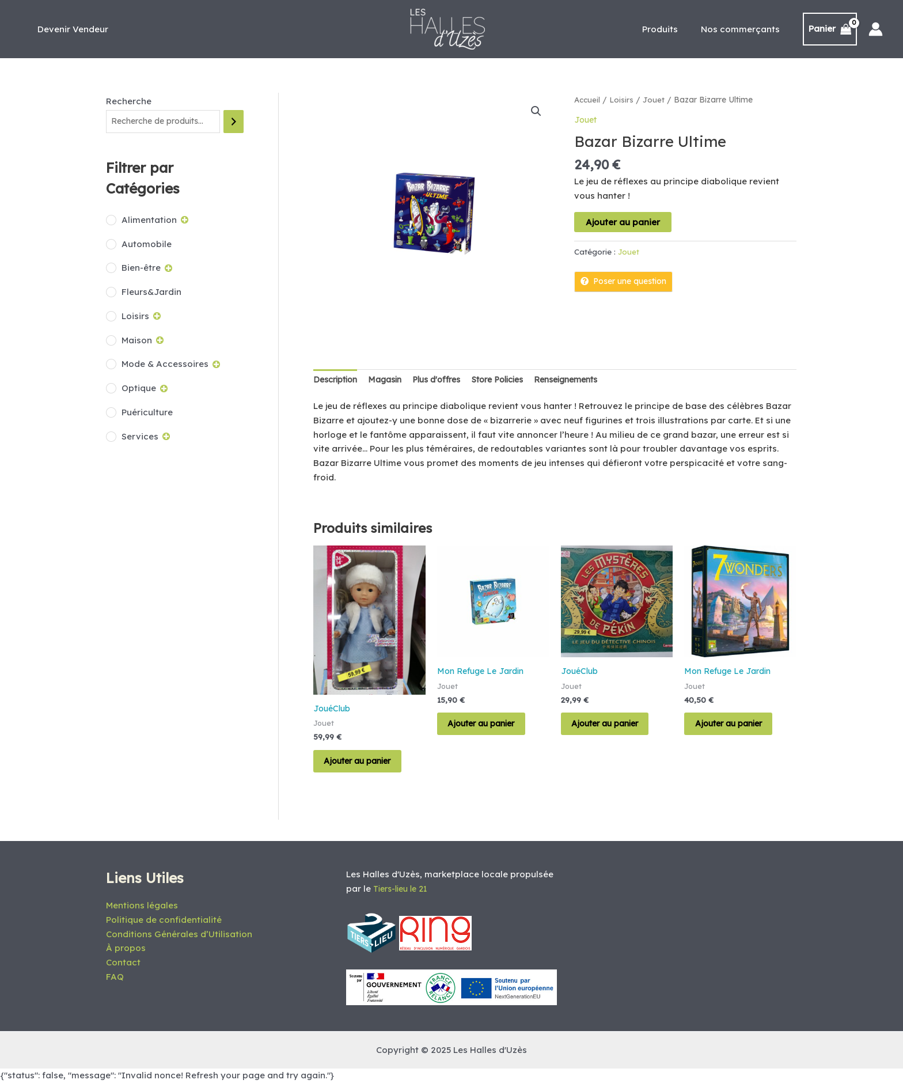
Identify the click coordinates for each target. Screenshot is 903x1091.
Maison (137, 340)
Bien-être (141, 268)
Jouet (656, 99)
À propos (126, 955)
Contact (123, 970)
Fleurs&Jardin (151, 292)
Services (140, 436)
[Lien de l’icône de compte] (875, 29)
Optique (139, 388)
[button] (536, 111)
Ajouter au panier (623, 221)
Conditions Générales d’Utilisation (179, 942)
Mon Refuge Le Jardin (483, 672)
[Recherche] (233, 122)
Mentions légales (142, 913)
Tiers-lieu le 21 (403, 896)
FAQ (115, 984)
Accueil (588, 99)
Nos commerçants (743, 29)
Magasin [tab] (392, 379)
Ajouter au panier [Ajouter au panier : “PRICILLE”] (368, 765)
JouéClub (333, 709)
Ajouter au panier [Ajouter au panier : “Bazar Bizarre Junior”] (491, 728)
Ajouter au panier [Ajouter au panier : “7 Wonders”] (738, 728)
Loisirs (135, 316)
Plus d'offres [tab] (447, 379)
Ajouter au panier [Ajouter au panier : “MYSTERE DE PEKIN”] (615, 728)
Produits (668, 29)
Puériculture (147, 412)
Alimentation (149, 220)
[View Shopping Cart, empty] (830, 29)
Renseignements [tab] (589, 379)
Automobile (147, 244)
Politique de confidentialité (164, 927)
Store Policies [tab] (514, 379)
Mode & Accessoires (165, 364)
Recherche (128, 101)
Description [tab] (338, 379)
